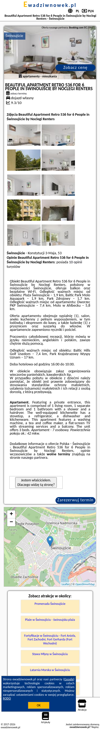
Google (69, 679)
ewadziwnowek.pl (50, 5)
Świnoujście (14, 36)
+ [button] (11, 514)
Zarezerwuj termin (75, 499)
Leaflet (66, 584)
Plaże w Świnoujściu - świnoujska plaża (50, 620)
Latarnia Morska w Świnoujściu (50, 670)
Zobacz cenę (75, 67)
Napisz (95, 727)
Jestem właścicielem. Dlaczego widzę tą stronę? (36, 482)
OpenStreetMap (85, 584)
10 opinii (75, 262)
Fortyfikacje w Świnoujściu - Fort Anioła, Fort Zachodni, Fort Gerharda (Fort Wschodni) (50, 639)
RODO (7, 698)
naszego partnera (34, 457)
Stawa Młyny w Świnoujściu (50, 654)
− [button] (11, 522)
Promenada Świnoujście (50, 604)
